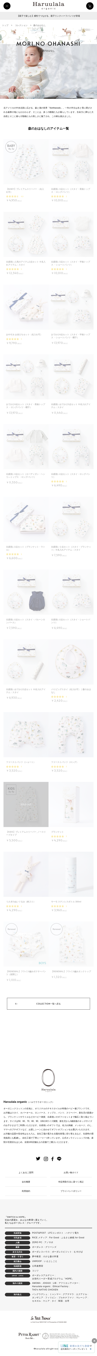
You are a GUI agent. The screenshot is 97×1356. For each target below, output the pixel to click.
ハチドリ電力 (72, 1233)
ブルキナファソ (66, 1297)
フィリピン (50, 1297)
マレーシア (81, 1297)
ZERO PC (37, 1242)
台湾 (67, 1301)
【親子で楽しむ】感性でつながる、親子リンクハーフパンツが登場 (48, 16)
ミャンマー (55, 1294)
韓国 (60, 1301)
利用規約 (26, 1191)
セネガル (36, 1301)
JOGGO (47, 1283)
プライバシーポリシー (71, 1191)
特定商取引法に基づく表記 (71, 1182)
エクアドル (81, 1294)
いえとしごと (50, 1261)
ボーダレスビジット (62, 1252)
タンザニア (37, 1297)
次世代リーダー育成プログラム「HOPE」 (53, 1278)
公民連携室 (37, 1266)
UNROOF (37, 1261)
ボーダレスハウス (41, 1252)
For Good (54, 1237)
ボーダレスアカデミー (43, 1275)
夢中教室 (36, 1256)
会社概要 (26, 1182)
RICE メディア (39, 1237)
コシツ (35, 1270)
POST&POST (39, 1233)
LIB (55, 1283)
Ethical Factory (60, 1286)
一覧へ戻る (48, 1003)
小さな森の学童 (51, 1256)
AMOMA (36, 1283)
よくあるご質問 (26, 1173)
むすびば (78, 1252)
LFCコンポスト (56, 1233)
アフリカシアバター (69, 1283)
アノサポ (48, 1242)
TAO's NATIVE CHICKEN (45, 1289)
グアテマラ (68, 1294)
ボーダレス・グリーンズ (44, 1247)
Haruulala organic (41, 1286)
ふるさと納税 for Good (72, 1237)
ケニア (46, 1301)
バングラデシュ (40, 1294)
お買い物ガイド (71, 1173)
